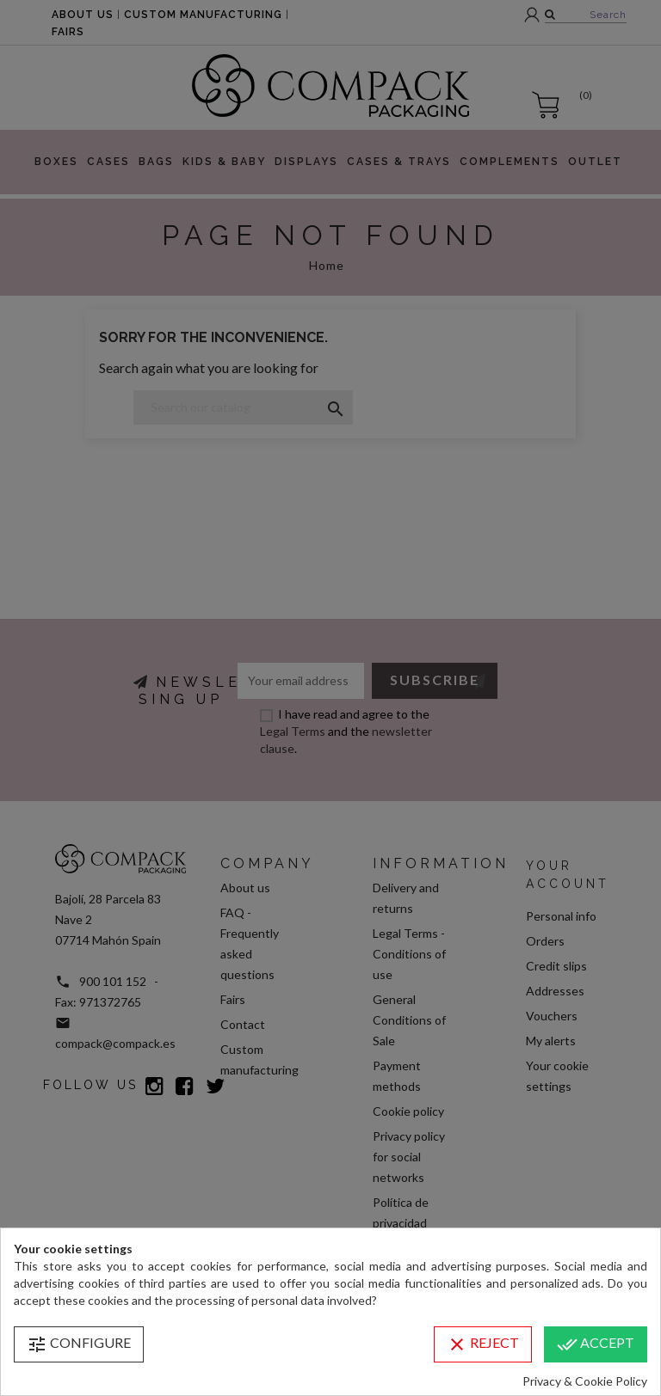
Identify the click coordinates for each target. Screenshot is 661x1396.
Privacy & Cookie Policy (584, 1381)
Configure (79, 1344)
